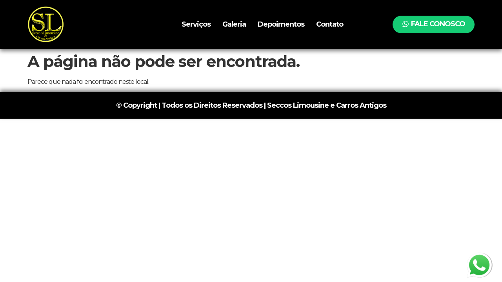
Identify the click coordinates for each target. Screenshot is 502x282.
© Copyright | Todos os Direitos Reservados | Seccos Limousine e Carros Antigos (251, 105)
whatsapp (479, 258)
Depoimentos (281, 24)
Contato (329, 24)
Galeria (234, 24)
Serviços (196, 24)
